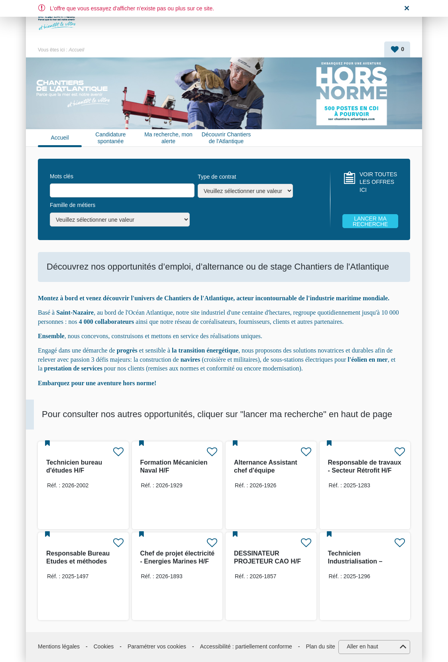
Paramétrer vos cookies (157, 646)
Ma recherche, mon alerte (168, 137)
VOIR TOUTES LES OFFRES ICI (378, 182)
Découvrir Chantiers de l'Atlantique (226, 137)
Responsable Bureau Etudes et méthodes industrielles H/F (78, 561)
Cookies (104, 646)
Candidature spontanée (110, 137)
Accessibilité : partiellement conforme (246, 646)
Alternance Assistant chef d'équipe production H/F (265, 470)
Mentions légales (59, 646)
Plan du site (320, 646)
